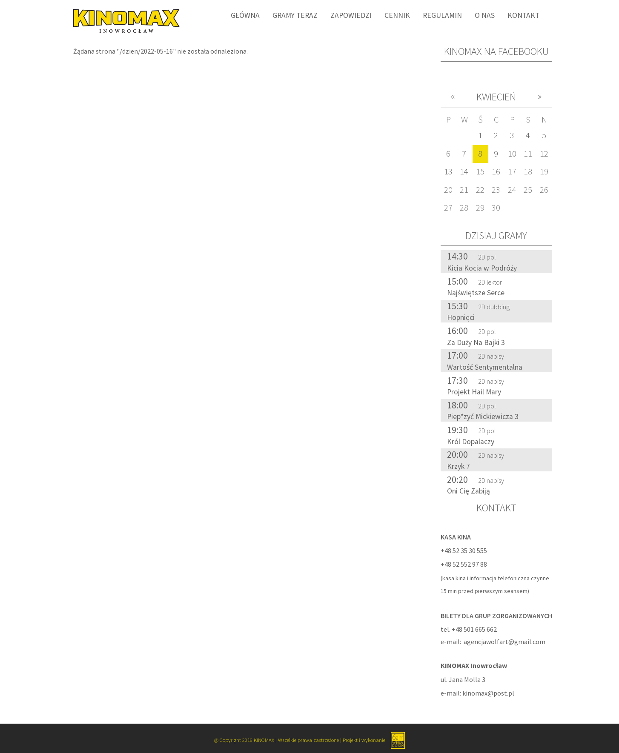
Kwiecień (496, 96)
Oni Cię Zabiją (468, 491)
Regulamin (442, 15)
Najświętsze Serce (475, 292)
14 (464, 171)
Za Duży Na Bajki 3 (476, 342)
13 (448, 171)
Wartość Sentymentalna (484, 367)
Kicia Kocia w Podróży (482, 268)
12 (544, 153)
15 (480, 171)
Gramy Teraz (295, 15)
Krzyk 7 (458, 466)
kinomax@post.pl (488, 693)
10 (512, 153)
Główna (245, 15)
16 (496, 171)
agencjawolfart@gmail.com (504, 641)
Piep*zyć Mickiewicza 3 (483, 416)
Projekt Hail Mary (474, 391)
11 (528, 153)
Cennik (397, 15)
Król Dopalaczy (470, 441)
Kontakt (523, 15)
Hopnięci (461, 317)
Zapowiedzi (351, 15)
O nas (485, 15)
